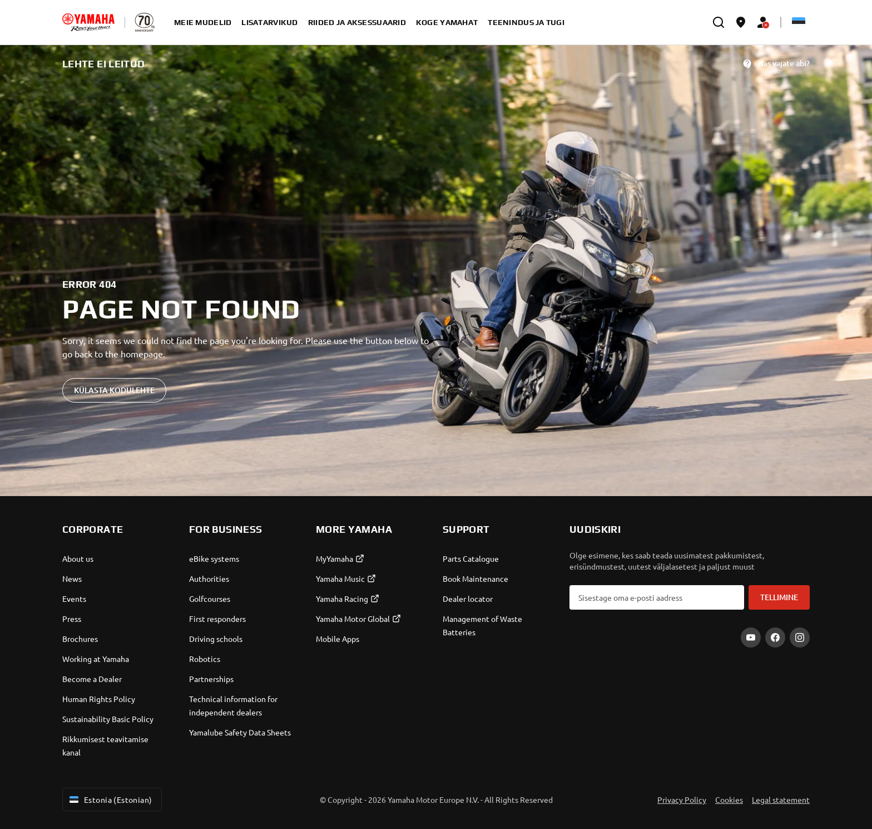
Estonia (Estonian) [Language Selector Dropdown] (109, 799)
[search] (718, 22)
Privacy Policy (681, 799)
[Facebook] (775, 637)
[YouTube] (751, 637)
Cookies (729, 799)
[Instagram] (800, 637)
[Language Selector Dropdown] (798, 22)
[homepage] (88, 22)
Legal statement (781, 799)
